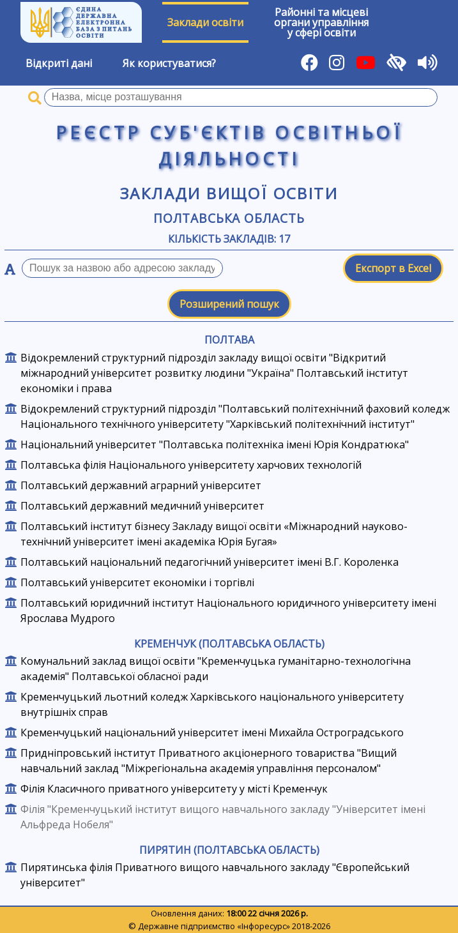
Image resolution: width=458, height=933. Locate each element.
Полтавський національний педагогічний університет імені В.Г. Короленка (209, 562)
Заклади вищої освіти (229, 193)
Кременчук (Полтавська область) (229, 644)
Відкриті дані (59, 63)
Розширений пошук (229, 304)
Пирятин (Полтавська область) (229, 850)
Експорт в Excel (393, 268)
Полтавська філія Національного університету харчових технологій (191, 465)
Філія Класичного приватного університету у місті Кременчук (174, 789)
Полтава (229, 340)
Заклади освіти (205, 22)
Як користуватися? (169, 63)
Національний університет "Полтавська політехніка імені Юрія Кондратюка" (214, 444)
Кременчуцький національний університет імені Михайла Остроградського (212, 732)
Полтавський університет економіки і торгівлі (137, 582)
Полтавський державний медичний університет (142, 506)
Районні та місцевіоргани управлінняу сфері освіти (321, 22)
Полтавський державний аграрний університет (140, 485)
